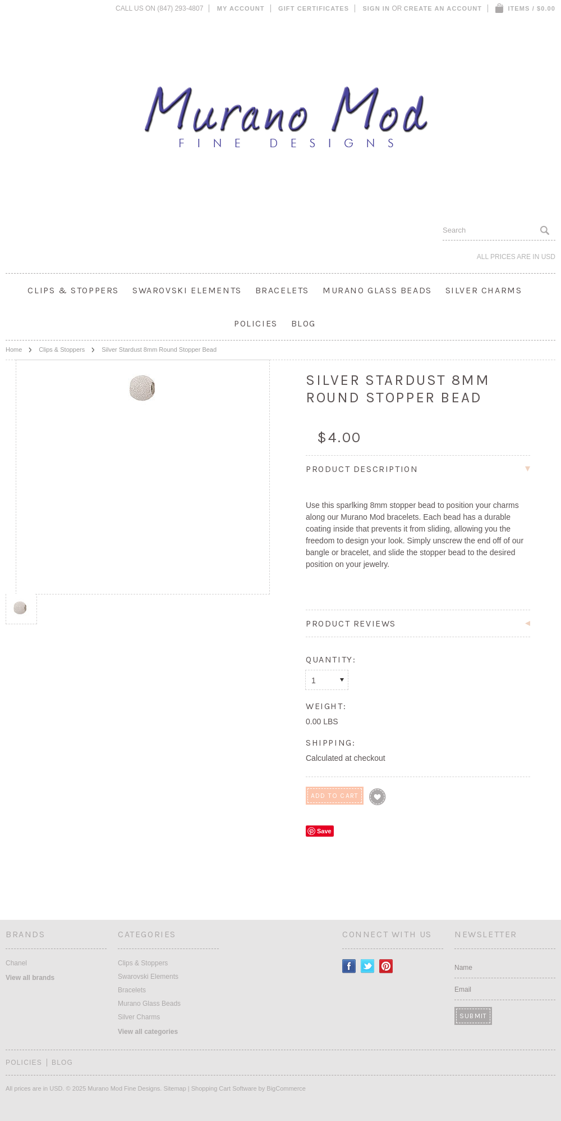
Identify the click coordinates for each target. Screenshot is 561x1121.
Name (463, 968)
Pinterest (386, 966)
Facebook (349, 966)
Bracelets (282, 290)
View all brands (30, 978)
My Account (241, 8)
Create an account (443, 8)
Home (14, 349)
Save (324, 831)
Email (462, 989)
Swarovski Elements (187, 290)
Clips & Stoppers (73, 290)
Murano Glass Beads (377, 290)
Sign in (376, 8)
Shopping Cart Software (224, 1088)
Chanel (16, 963)
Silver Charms (483, 290)
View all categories (148, 1032)
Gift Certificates (313, 8)
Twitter (368, 966)
